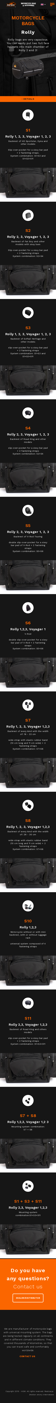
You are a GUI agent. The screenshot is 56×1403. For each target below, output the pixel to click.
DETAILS (28, 98)
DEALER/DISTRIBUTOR (28, 1298)
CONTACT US (27, 1356)
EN (42, 4)
